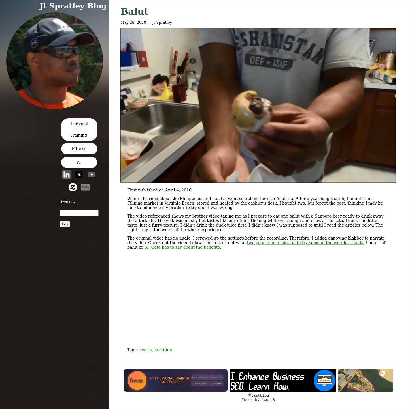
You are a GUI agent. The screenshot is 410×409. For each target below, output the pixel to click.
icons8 (268, 400)
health (145, 350)
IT (79, 162)
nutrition (163, 350)
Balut (134, 11)
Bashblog (260, 395)
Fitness (79, 149)
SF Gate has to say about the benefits (182, 247)
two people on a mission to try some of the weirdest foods (305, 242)
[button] (56, 107)
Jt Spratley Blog (73, 5)
